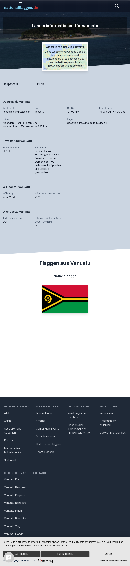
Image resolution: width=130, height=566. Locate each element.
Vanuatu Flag (12, 479)
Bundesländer (44, 413)
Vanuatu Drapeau (14, 495)
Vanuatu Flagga (13, 534)
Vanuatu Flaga (13, 510)
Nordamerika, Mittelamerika (12, 450)
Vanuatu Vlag (12, 526)
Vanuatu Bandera (15, 487)
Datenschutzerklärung (118, 560)
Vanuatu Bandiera (15, 502)
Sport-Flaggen (45, 452)
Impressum (106, 413)
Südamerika (11, 460)
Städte (40, 421)
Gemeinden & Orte (47, 428)
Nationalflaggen (16, 406)
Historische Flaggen (48, 444)
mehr (108, 554)
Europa (8, 440)
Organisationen (45, 436)
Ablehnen (21, 554)
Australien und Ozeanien (13, 430)
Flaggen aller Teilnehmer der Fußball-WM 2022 (79, 429)
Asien (7, 421)
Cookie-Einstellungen (113, 432)
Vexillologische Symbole (77, 415)
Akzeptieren (65, 554)
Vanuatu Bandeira (15, 518)
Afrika (7, 413)
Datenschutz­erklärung (108, 423)
